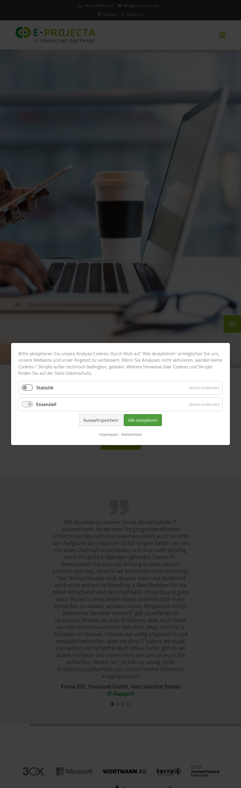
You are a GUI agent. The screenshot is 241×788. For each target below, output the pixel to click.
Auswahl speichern (100, 420)
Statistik (44, 387)
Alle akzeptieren (143, 420)
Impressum (108, 434)
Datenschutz (131, 434)
